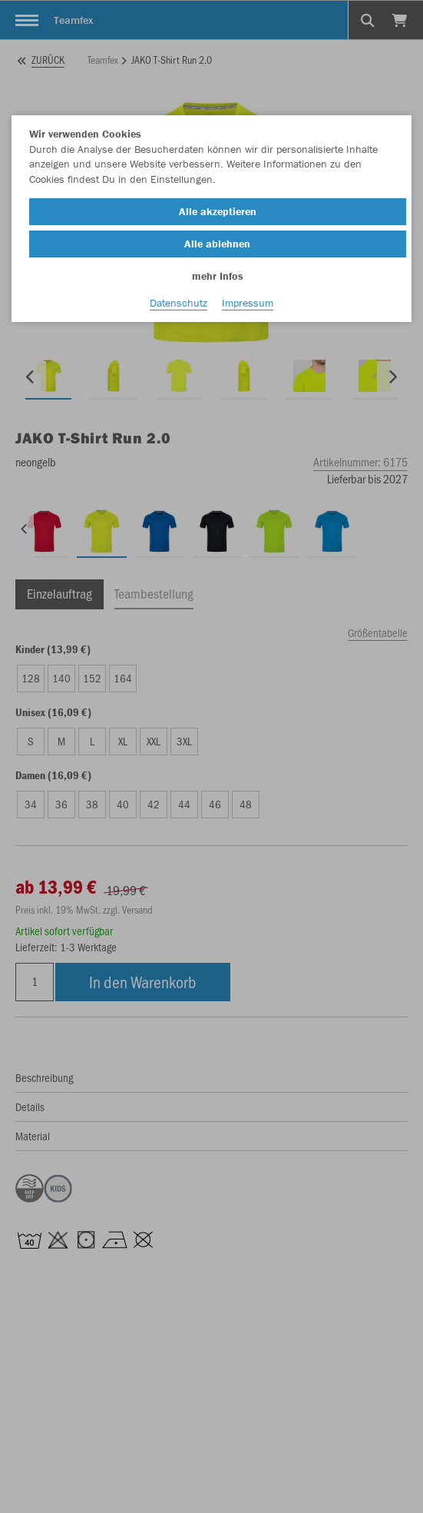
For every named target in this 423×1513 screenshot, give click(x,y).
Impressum (247, 303)
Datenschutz (178, 303)
